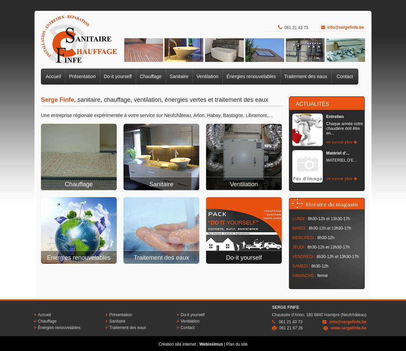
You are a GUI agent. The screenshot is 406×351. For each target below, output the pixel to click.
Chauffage (150, 76)
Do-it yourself (118, 76)
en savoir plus (341, 141)
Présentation (82, 76)
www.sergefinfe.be (348, 328)
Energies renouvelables (79, 257)
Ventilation (208, 76)
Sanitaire (179, 76)
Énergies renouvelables (251, 76)
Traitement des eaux (305, 76)
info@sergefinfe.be (345, 27)
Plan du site (237, 344)
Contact (345, 76)
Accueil (53, 76)
